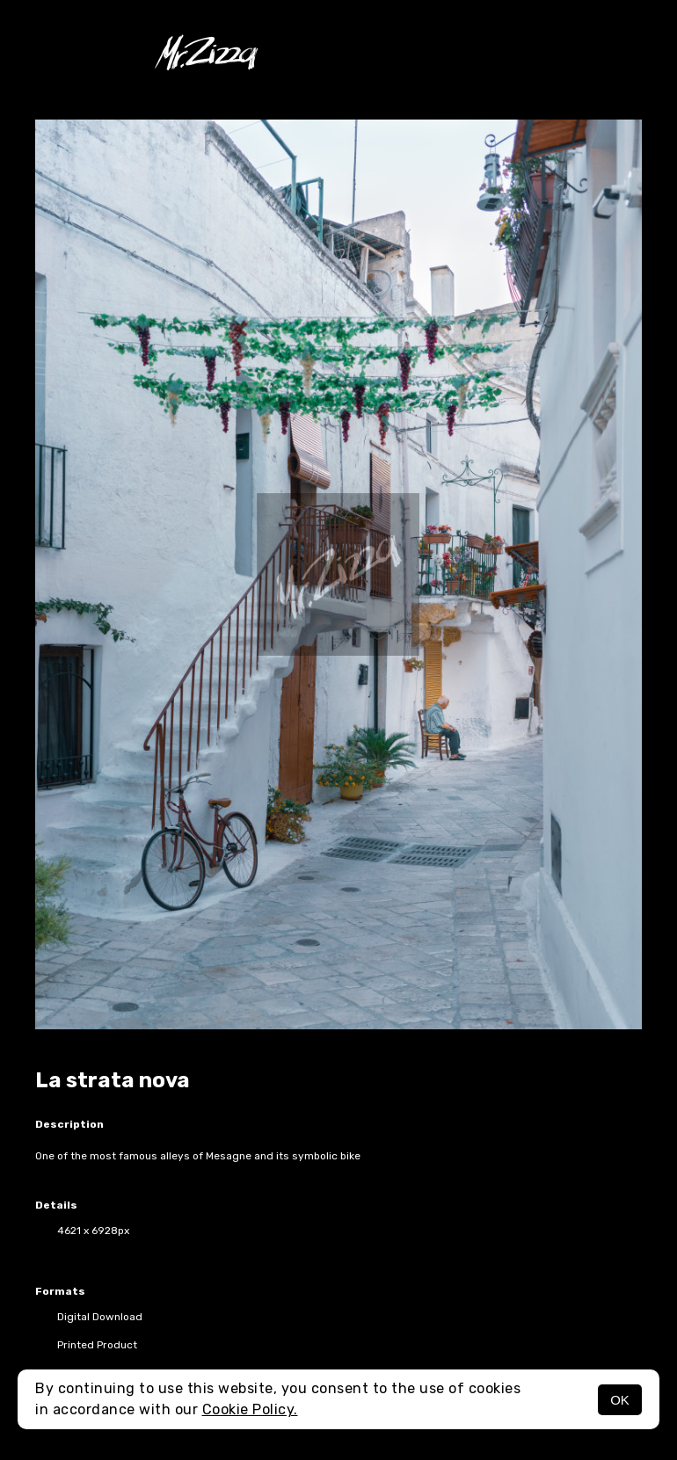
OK (620, 1399)
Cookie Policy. (250, 1409)
